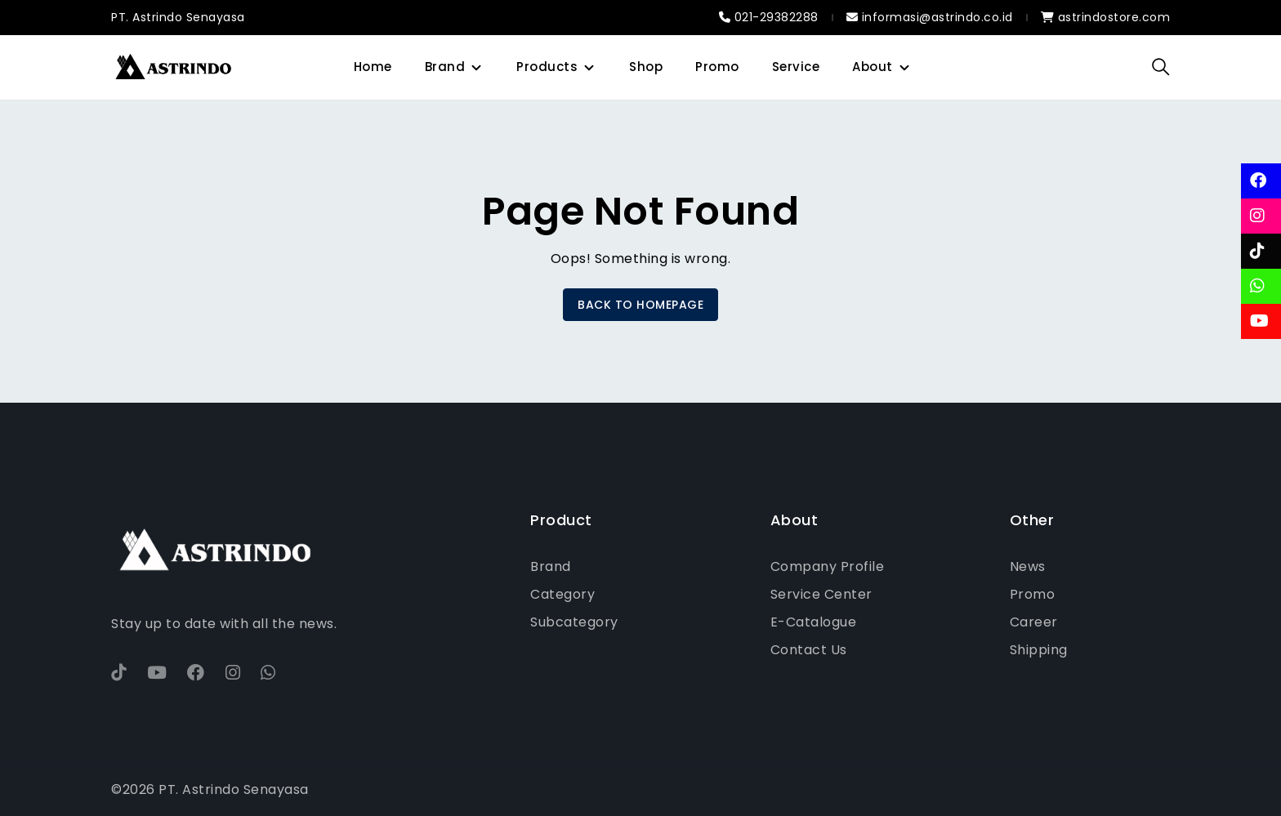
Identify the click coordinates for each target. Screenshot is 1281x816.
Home (373, 66)
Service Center (821, 594)
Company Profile (827, 566)
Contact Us (808, 649)
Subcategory (574, 622)
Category (562, 594)
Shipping (1039, 649)
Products (547, 66)
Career (1034, 622)
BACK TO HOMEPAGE (640, 305)
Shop (646, 66)
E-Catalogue (813, 622)
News (1028, 566)
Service (796, 66)
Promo (717, 66)
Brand (445, 66)
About (872, 66)
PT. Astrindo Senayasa (178, 17)
